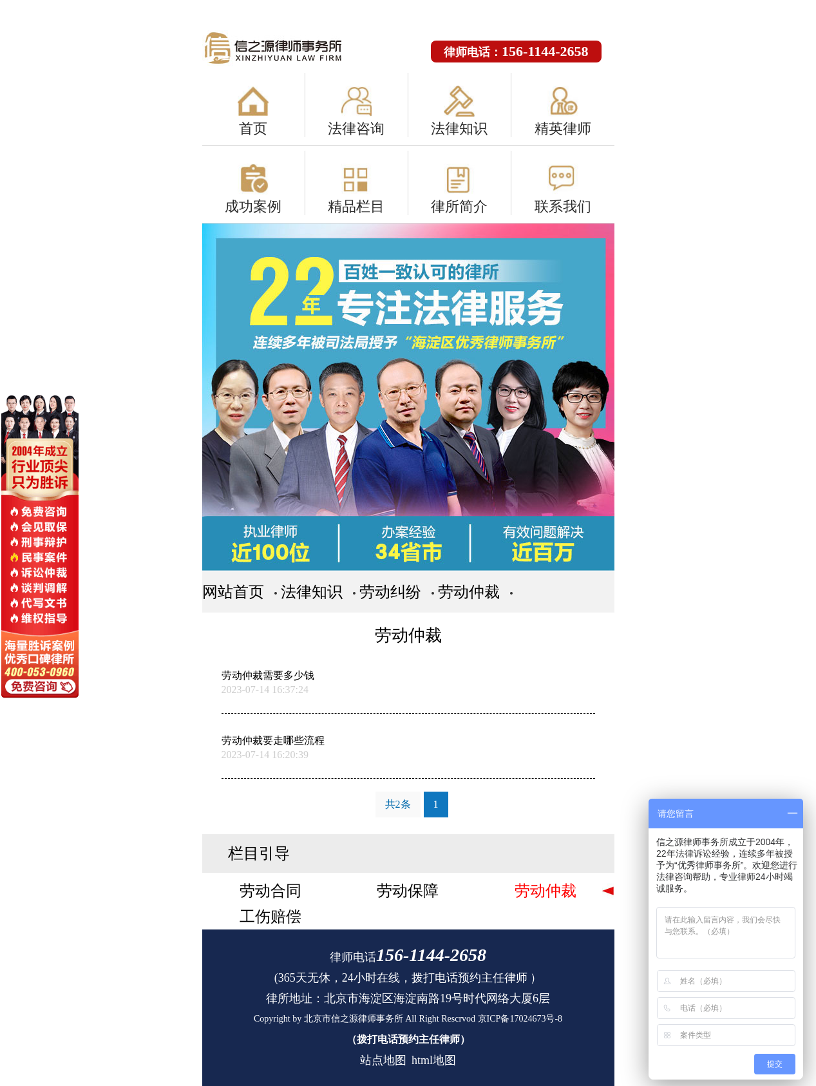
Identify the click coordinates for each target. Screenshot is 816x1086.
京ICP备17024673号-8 (520, 1019)
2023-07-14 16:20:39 (265, 754)
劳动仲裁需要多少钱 (268, 675)
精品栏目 (356, 206)
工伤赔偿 (270, 916)
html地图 (434, 1060)
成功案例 (253, 206)
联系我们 (563, 206)
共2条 (398, 804)
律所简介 (459, 206)
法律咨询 (356, 128)
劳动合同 (270, 890)
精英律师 (563, 128)
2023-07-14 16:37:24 (265, 689)
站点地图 (383, 1060)
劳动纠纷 (390, 592)
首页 (253, 128)
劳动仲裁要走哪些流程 (273, 740)
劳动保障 (408, 890)
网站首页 (233, 592)
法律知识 (459, 128)
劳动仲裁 (469, 592)
